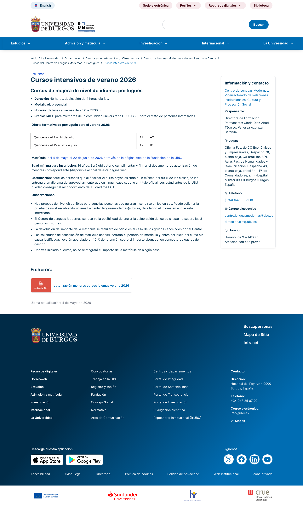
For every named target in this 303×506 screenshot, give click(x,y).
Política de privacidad (183, 474)
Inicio (34, 58)
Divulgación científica (169, 410)
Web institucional (226, 474)
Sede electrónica (156, 5)
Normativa (98, 410)
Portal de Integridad (168, 379)
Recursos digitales (44, 371)
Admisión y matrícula (82, 43)
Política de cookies (139, 474)
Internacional (213, 43)
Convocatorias (101, 371)
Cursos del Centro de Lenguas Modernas (56, 63)
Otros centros (130, 58)
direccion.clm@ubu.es (241, 222)
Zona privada (262, 474)
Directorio (103, 474)
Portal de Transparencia (170, 394)
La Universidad (275, 43)
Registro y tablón (103, 387)
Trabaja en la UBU (104, 379)
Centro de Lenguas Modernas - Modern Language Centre (180, 58)
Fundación (98, 394)
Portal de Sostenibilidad (171, 387)
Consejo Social (102, 402)
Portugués (92, 63)
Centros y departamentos (102, 58)
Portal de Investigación (170, 402)
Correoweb (39, 379)
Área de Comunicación (107, 418)
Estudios (18, 43)
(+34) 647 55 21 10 (239, 200)
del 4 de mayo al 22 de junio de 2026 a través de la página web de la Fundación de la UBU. (115, 158)
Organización (73, 58)
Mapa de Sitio (256, 334)
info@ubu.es (240, 413)
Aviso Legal (73, 474)
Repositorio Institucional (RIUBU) (177, 418)
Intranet (251, 342)
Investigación (151, 43)
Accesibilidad (40, 474)
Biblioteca (261, 5)
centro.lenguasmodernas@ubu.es (249, 215)
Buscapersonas (258, 326)
